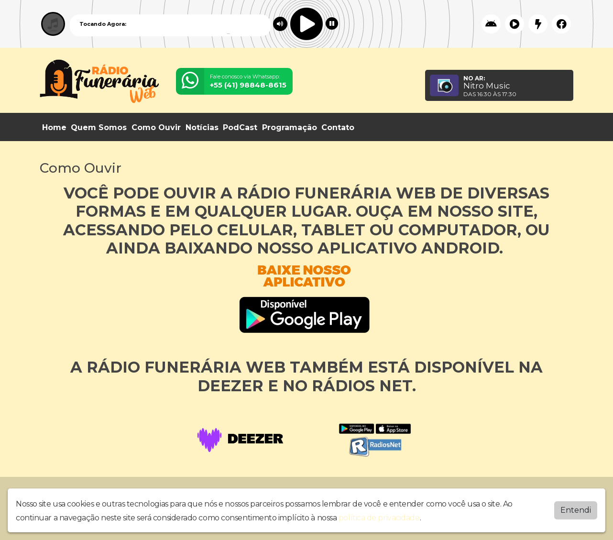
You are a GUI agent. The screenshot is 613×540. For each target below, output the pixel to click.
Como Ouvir (156, 127)
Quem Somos (99, 127)
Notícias (202, 127)
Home (54, 127)
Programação (289, 127)
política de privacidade (379, 515)
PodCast (240, 127)
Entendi (575, 507)
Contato (337, 127)
